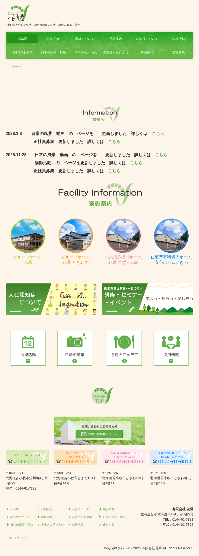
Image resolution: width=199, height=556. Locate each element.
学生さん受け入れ (115, 52)
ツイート (15, 67)
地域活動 (178, 39)
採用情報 (147, 52)
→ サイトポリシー (16, 537)
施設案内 (116, 39)
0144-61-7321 (182, 519)
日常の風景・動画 (53, 52)
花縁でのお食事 (22, 52)
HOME (22, 39)
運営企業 (178, 52)
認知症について (147, 39)
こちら (158, 133)
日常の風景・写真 (84, 52)
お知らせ (53, 39)
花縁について (84, 39)
